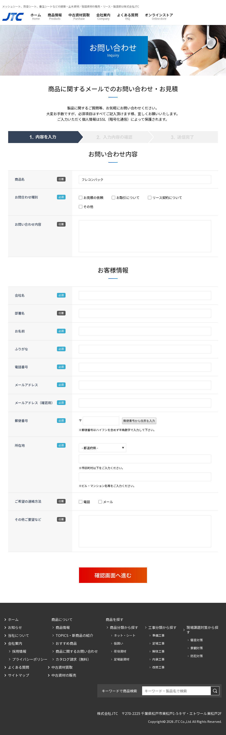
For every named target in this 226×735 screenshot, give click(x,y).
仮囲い (118, 643)
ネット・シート (125, 635)
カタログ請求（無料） (73, 659)
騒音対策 (196, 640)
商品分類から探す (124, 627)
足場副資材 (121, 659)
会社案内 (103, 15)
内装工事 (158, 659)
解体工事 (158, 651)
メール (108, 501)
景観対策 (196, 648)
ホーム (35, 15)
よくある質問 (127, 15)
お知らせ (15, 627)
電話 (86, 501)
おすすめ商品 (66, 643)
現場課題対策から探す (202, 629)
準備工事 (158, 635)
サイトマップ (18, 675)
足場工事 (158, 643)
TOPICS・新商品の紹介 (74, 635)
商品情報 (55, 15)
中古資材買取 (79, 15)
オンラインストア (159, 15)
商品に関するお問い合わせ (77, 651)
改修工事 (158, 667)
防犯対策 (196, 656)
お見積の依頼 (93, 197)
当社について (18, 635)
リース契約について (167, 197)
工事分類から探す (162, 627)
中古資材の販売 (63, 675)
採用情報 (19, 651)
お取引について (127, 197)
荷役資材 (120, 651)
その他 (88, 206)
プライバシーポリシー (29, 659)
